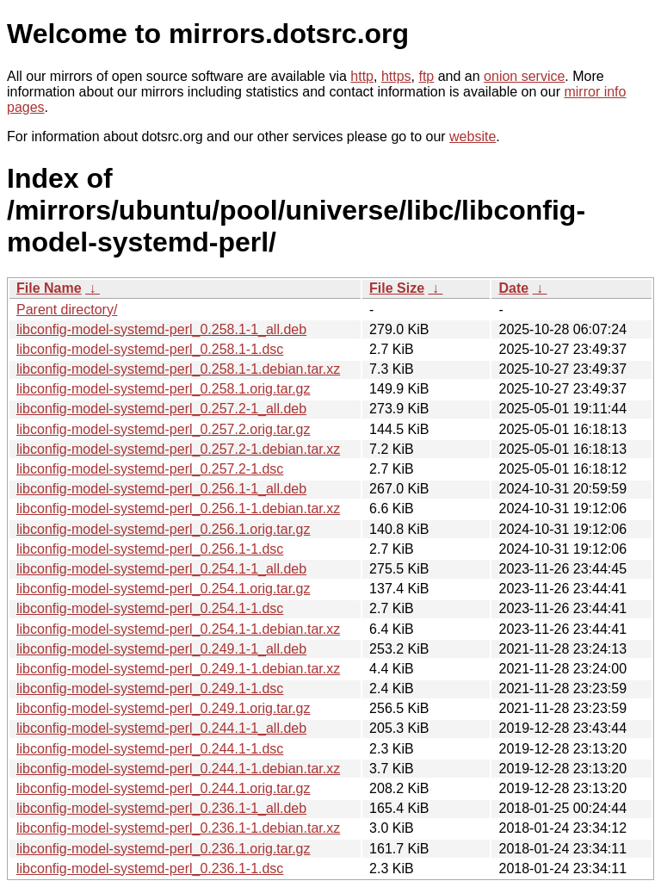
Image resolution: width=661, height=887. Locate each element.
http (362, 76)
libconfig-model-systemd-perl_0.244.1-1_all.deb (161, 728)
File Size (396, 288)
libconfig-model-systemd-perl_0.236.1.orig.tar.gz (163, 848)
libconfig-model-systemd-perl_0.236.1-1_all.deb (161, 808)
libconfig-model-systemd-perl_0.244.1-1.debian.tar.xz (178, 768)
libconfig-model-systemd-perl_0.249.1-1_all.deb (161, 649)
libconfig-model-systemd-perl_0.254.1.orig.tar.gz (163, 588)
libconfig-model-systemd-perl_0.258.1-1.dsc (149, 349)
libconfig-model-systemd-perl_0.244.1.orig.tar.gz (163, 788)
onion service (524, 76)
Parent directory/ (66, 309)
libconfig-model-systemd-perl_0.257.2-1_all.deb (161, 408)
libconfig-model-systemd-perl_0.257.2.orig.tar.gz (163, 429)
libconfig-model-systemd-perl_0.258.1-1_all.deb (161, 329)
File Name (49, 288)
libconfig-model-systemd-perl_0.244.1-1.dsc (149, 748)
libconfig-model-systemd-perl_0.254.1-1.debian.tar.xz (178, 629)
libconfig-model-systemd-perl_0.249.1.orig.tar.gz (163, 708)
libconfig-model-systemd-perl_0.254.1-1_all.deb (161, 568)
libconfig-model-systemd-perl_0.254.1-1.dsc (149, 608)
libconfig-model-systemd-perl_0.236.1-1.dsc (149, 868)
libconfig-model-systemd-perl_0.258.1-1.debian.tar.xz (178, 369)
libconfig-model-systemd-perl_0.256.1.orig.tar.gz (163, 529)
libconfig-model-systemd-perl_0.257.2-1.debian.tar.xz (178, 449)
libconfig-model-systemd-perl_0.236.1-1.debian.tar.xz (178, 828)
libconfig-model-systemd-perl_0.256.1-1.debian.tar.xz (178, 508)
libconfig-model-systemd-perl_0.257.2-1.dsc (149, 469)
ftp (426, 76)
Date (513, 288)
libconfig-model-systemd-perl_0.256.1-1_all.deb (161, 488)
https (396, 76)
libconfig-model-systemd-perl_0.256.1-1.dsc (149, 549)
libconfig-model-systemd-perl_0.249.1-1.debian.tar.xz (178, 668)
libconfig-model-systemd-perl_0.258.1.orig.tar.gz (163, 388)
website (472, 136)
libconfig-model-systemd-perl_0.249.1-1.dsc (149, 688)
